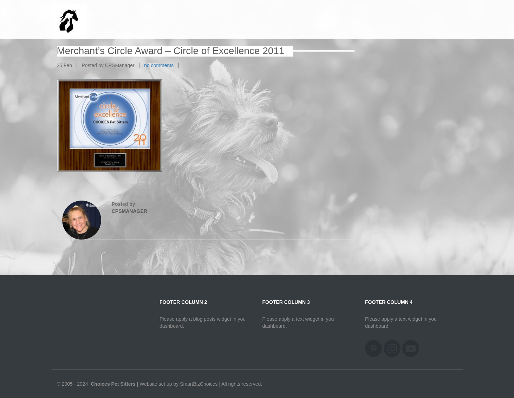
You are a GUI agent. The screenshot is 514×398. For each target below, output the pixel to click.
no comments (159, 65)
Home (443, 14)
